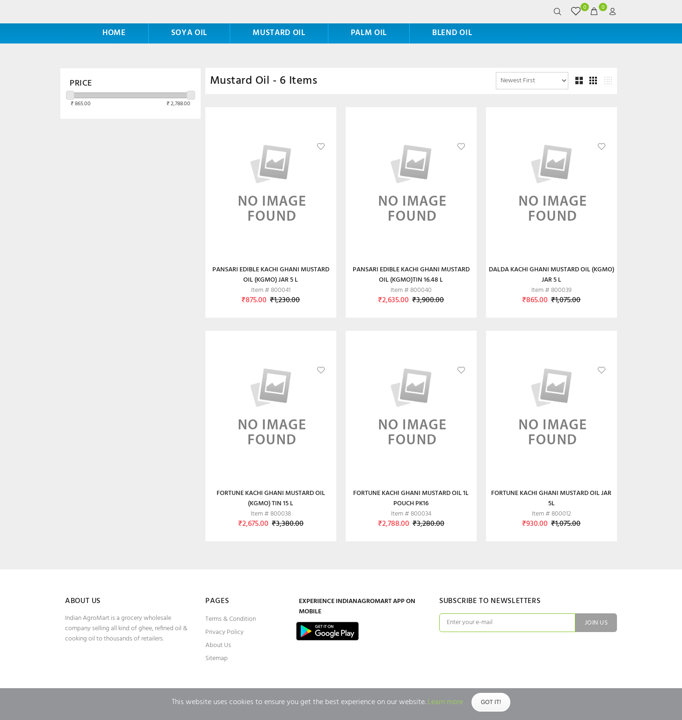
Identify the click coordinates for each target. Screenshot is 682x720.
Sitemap (216, 658)
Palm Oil (369, 33)
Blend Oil (452, 33)
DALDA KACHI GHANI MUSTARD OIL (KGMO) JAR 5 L (551, 274)
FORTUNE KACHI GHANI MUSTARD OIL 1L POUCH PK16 (411, 498)
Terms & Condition (230, 619)
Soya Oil (189, 33)
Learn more (445, 702)
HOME (114, 33)
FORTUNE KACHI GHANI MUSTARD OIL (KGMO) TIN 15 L (271, 498)
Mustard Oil (279, 33)
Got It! (491, 702)
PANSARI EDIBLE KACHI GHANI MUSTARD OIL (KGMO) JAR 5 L (270, 274)
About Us (218, 645)
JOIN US (596, 623)
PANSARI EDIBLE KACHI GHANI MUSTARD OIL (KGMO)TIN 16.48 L (411, 274)
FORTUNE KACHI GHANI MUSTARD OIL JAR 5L (551, 498)
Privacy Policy (224, 632)
